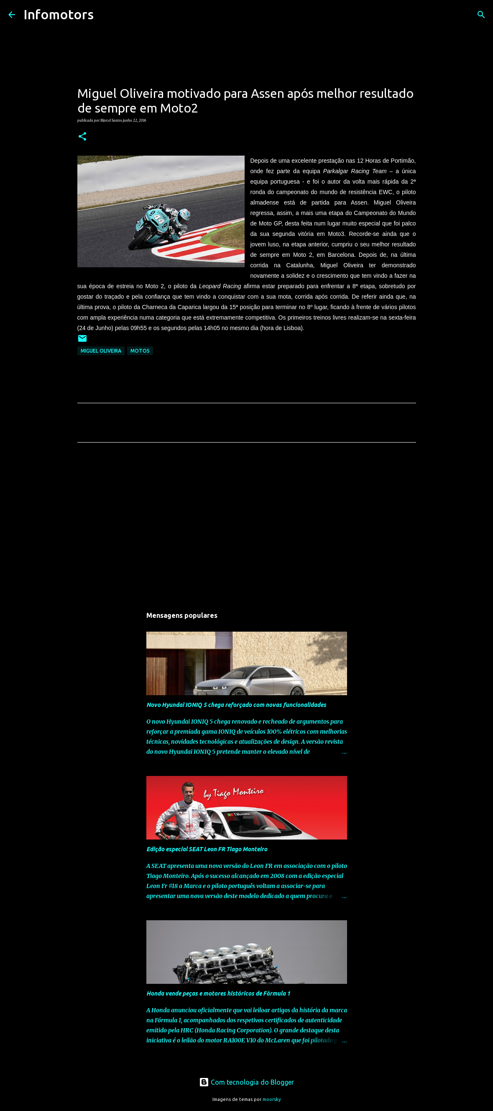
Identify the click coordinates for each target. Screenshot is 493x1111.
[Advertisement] (247, 527)
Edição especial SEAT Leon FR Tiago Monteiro (206, 849)
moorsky (272, 1099)
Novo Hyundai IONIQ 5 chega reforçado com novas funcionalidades (236, 704)
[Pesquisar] (105, 15)
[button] (82, 136)
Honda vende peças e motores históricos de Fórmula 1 (218, 993)
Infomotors (58, 14)
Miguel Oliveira (101, 350)
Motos (140, 350)
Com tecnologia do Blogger (246, 1082)
